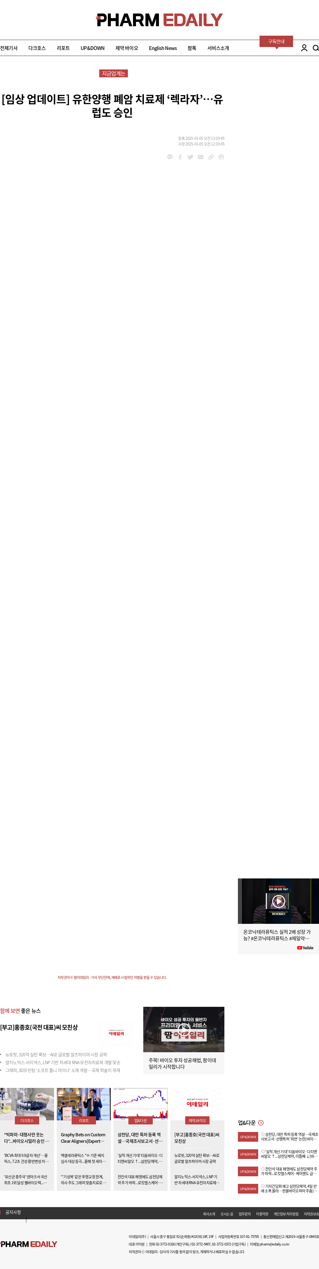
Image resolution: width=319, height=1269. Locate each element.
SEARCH (316, 47)
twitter (190, 157)
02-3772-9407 (200, 1244)
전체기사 (9, 48)
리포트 (63, 48)
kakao (170, 157)
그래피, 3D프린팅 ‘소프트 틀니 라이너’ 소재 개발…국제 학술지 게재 (62, 1070)
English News (163, 48)
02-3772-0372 (221, 1244)
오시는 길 (227, 1213)
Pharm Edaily (28, 1244)
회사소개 (209, 1213)
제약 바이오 (126, 48)
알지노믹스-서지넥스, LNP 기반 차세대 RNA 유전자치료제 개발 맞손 (62, 1062)
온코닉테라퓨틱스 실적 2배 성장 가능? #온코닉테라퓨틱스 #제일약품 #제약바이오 (278, 938)
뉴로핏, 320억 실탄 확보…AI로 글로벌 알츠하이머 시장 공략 (56, 1054)
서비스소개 (218, 48)
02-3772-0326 (165, 1244)
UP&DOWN (92, 48)
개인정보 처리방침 (286, 1213)
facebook (180, 157)
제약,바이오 (197, 1120)
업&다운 (140, 1120)
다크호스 (37, 48)
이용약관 (262, 1213)
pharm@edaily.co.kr (274, 1244)
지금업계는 (113, 73)
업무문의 (245, 1213)
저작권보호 (311, 1213)
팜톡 (192, 48)
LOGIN (303, 47)
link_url (211, 157)
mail (201, 157)
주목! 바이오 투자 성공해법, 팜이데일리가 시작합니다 (182, 1063)
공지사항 (13, 1212)
